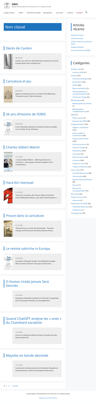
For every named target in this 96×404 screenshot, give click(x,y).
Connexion (79, 13)
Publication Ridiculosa (81, 207)
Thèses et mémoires (80, 167)
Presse (75, 185)
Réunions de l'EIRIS (80, 121)
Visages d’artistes (77, 47)
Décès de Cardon (77, 35)
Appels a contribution (81, 128)
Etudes (75, 85)
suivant (14, 386)
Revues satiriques (79, 88)
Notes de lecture (79, 157)
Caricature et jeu (77, 38)
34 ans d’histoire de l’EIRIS (80, 50)
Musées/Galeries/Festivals (82, 180)
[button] (86, 13)
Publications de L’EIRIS (34, 13)
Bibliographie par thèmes (82, 104)
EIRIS (15, 4)
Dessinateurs (77, 82)
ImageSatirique (76, 124)
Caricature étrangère (80, 79)
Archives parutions (79, 144)
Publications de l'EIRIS (79, 204)
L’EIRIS (21, 13)
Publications (77, 210)
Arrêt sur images (79, 148)
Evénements (77, 151)
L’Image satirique (10, 13)
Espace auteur (78, 118)
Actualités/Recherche (80, 173)
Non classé (75, 194)
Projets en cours (79, 164)
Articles (73, 76)
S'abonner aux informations (48, 398)
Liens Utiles (60, 13)
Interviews (76, 154)
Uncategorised (76, 213)
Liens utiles (75, 170)
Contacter (70, 13)
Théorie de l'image (79, 97)
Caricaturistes (78, 176)
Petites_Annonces (77, 197)
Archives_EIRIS (78, 72)
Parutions (76, 160)
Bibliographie (48, 13)
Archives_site (76, 69)
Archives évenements (80, 139)
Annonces (76, 200)
